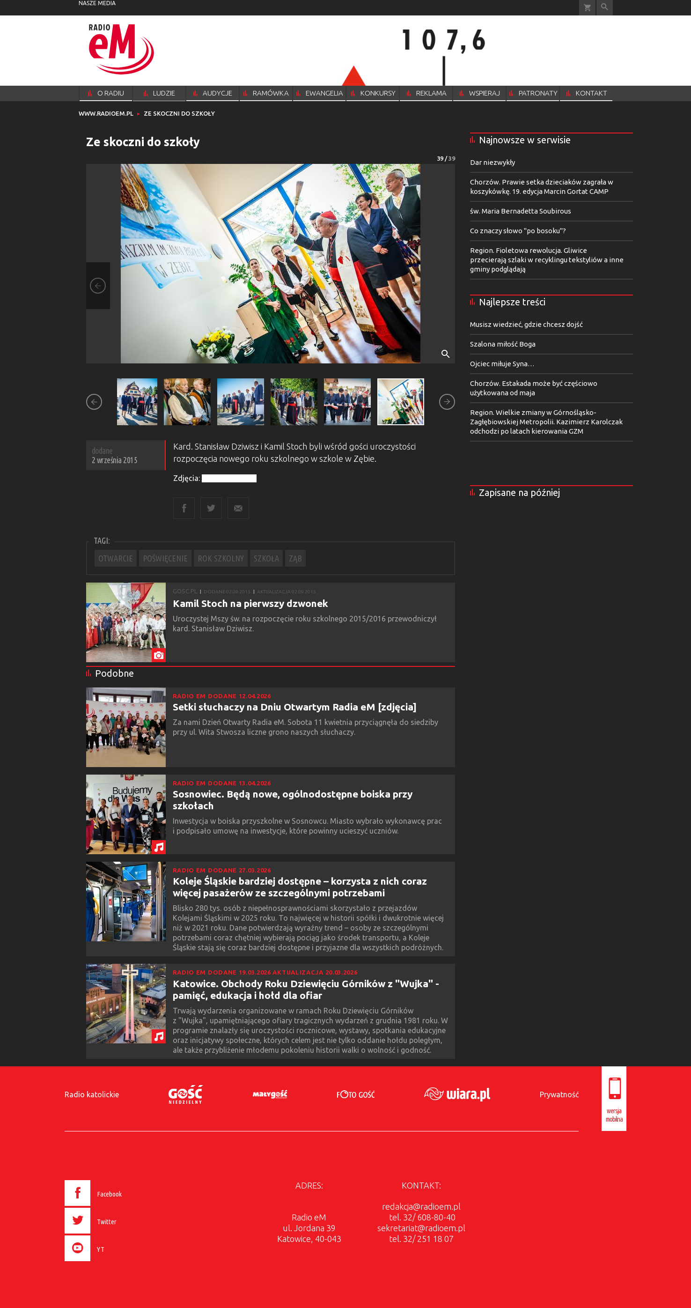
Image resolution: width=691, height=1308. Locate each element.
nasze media (97, 3)
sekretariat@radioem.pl (421, 1228)
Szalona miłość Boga (503, 344)
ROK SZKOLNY (221, 558)
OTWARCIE (115, 558)
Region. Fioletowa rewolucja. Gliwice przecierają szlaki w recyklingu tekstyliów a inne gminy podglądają (547, 259)
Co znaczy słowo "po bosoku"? (518, 231)
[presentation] (113, 1262)
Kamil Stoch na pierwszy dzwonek (250, 603)
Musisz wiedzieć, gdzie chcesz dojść (526, 324)
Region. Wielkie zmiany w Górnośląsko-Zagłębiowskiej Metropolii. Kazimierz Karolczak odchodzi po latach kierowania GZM (546, 421)
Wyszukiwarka (604, 7)
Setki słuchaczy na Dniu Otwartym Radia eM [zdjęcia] (295, 706)
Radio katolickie (92, 1094)
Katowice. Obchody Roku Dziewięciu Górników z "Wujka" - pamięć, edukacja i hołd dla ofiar (306, 989)
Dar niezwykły (492, 162)
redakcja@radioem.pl (421, 1206)
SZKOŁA (266, 558)
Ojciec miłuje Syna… (502, 364)
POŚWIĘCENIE (165, 558)
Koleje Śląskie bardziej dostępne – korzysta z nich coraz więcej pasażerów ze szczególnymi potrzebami (300, 886)
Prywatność (559, 1094)
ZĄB (295, 558)
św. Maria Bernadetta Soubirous (520, 211)
